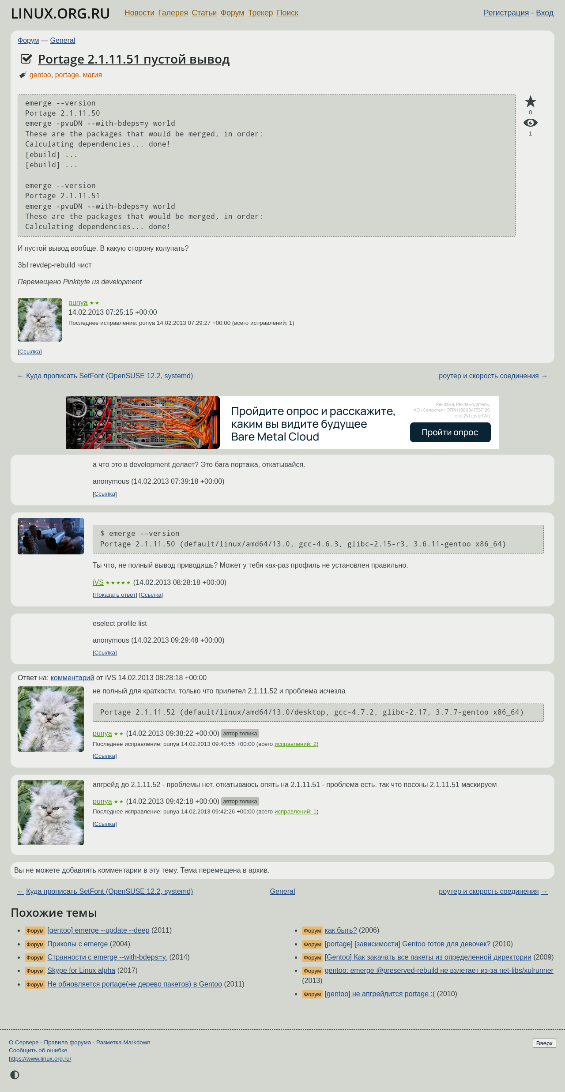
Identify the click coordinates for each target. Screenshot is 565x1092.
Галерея (173, 12)
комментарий (72, 678)
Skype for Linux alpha (81, 970)
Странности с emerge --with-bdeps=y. (107, 957)
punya (78, 302)
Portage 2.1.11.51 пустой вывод (134, 58)
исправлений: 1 (295, 811)
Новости (139, 12)
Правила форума (67, 1042)
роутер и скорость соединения (489, 376)
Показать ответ (115, 594)
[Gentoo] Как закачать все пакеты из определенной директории (428, 957)
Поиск (287, 12)
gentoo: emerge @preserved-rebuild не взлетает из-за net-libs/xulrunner (439, 970)
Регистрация (506, 12)
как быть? (341, 930)
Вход (545, 12)
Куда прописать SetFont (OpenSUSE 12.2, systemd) (109, 376)
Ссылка (29, 351)
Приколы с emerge (77, 944)
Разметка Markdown (123, 1042)
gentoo (40, 75)
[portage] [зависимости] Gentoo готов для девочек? (408, 944)
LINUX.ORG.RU (60, 13)
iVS (98, 582)
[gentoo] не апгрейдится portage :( (380, 994)
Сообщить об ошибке (38, 1050)
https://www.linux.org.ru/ (40, 1058)
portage (67, 75)
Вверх (544, 1043)
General (62, 40)
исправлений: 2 (295, 744)
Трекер (260, 12)
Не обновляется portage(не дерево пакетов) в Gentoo (134, 984)
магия (92, 75)
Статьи (204, 12)
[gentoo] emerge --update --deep (98, 930)
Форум (232, 12)
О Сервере (24, 1042)
